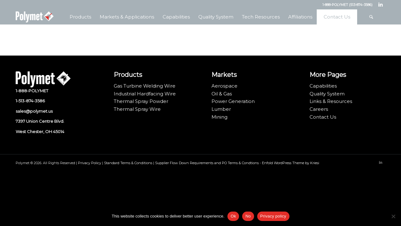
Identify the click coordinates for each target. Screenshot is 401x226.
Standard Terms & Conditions (128, 163)
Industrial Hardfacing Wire (145, 94)
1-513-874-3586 (30, 100)
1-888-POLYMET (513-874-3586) (347, 5)
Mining (219, 117)
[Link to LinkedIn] (380, 4)
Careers (319, 109)
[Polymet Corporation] (35, 16)
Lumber (221, 109)
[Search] (371, 16)
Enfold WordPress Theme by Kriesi (290, 163)
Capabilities (323, 86)
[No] (393, 216)
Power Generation (233, 101)
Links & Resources (331, 101)
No (248, 216)
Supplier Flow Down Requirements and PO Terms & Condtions (207, 163)
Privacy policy (273, 216)
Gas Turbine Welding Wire (144, 86)
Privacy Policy (89, 163)
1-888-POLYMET (32, 90)
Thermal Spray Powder (141, 101)
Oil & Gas (221, 94)
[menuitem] (80, 16)
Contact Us (323, 117)
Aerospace (224, 86)
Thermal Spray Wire (137, 109)
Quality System (327, 94)
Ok (233, 216)
